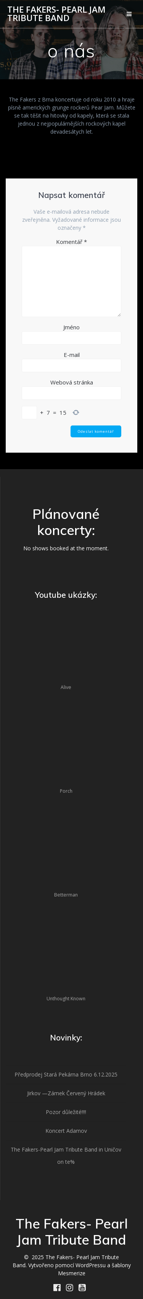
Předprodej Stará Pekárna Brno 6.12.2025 (65, 1074)
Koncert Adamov (66, 1130)
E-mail (72, 354)
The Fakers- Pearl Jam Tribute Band (56, 14)
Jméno (71, 327)
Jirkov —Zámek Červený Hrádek (66, 1093)
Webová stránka (71, 382)
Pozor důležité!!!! (66, 1112)
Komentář (71, 241)
